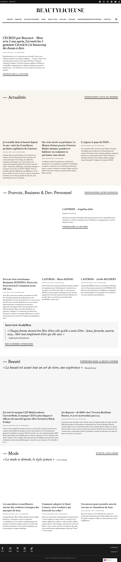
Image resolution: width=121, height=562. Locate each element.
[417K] (2, 548)
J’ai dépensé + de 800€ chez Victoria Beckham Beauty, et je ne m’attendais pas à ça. (86, 414)
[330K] (10, 548)
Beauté (10, 19)
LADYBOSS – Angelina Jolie (77, 209)
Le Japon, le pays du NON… (96, 142)
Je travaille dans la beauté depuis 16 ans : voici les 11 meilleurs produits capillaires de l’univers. (20, 145)
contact (12, 1)
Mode (43, 19)
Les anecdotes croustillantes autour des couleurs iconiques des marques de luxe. (21, 507)
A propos (3, 1)
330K (10, 551)
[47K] (17, 548)
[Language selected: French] (110, 560)
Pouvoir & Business (31, 19)
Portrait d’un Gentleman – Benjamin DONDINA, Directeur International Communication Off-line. (20, 284)
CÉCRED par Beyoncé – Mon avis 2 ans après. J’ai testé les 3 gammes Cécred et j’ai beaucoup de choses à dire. (24, 43)
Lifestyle (107, 19)
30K (24, 551)
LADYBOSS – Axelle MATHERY (98, 279)
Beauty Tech (52, 19)
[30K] (25, 548)
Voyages (72, 19)
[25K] (32, 548)
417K (2, 551)
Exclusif (63, 19)
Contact (114, 552)
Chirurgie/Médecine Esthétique (89, 19)
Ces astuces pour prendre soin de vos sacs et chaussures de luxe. (98, 505)
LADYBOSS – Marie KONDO (57, 279)
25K (31, 551)
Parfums (18, 19)
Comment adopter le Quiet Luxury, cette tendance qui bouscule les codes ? (56, 507)
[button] (116, 19)
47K (17, 551)
